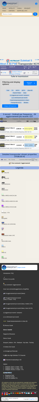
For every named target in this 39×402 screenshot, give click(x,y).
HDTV (17, 90)
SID (28, 121)
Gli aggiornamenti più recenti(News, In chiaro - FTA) (12, 298)
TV (12, 90)
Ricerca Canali (8, 325)
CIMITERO (12, 10)
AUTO (35, 129)
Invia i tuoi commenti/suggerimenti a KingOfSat (16, 289)
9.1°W (13, 63)
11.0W (36, 59)
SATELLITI (12, 8)
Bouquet (5, 342)
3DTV (23, 90)
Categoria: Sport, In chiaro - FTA (14, 367)
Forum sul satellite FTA (11, 378)
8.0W (2, 59)
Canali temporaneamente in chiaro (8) (15, 321)
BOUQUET (27, 8)
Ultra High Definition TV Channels (14, 355)
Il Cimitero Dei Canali (9, 347)
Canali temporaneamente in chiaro (19, 100)
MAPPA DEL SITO (22, 10)
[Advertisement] (19, 37)
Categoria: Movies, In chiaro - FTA (14, 369)
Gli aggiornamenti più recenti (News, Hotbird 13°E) (18, 304)
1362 (35, 144)
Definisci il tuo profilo (8, 278)
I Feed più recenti (9, 376)
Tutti (8, 90)
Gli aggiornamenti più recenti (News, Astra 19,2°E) (17, 308)
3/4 (35, 137)
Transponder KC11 (16, 102)
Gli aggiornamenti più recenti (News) (14, 293)
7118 (35, 136)
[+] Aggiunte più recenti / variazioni (19, 95)
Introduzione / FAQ (8, 273)
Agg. (34, 121)
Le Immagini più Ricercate (10, 351)
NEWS (4, 8)
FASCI (4, 10)
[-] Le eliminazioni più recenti (19, 97)
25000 (35, 128)
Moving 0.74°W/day (14, 74)
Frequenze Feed (9, 375)
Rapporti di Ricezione (9, 334)
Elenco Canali (7, 338)
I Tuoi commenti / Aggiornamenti (20, 163)
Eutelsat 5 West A (17, 72)
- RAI (14, 342)
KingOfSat (32, 399)
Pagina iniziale (13, 267)
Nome (5, 121)
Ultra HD (30, 90)
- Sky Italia (25, 342)
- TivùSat (30, 342)
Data (25, 93)
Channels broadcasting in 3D (12, 359)
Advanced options (31, 83)
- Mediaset (19, 342)
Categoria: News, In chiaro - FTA (14, 368)
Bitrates (26, 102)
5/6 (35, 146)
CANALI (19, 8)
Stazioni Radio (17, 93)
